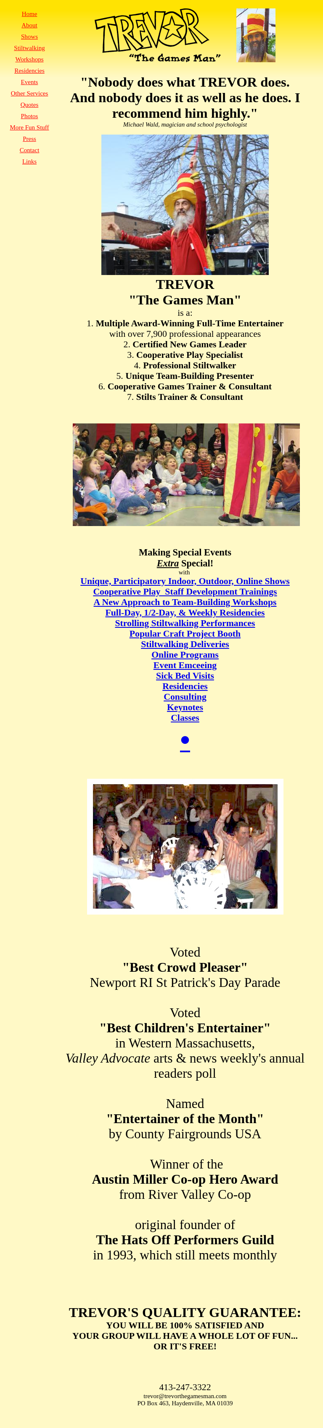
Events (29, 82)
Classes (185, 718)
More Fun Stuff (29, 127)
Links (29, 161)
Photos (29, 116)
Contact (30, 150)
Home (29, 14)
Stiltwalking (29, 48)
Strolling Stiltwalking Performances (185, 623)
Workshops (29, 59)
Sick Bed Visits (185, 676)
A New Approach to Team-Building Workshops (185, 602)
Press (29, 138)
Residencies (185, 686)
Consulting (185, 697)
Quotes (30, 104)
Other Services (29, 93)
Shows (29, 36)
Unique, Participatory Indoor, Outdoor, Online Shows (185, 581)
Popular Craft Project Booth (185, 634)
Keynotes (185, 707)
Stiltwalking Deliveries (185, 644)
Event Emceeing (185, 665)
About (29, 25)
